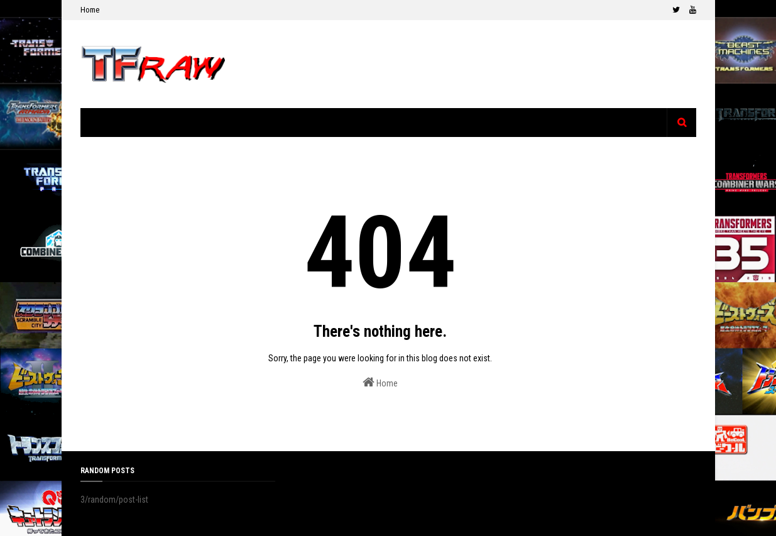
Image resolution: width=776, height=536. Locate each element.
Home (89, 9)
